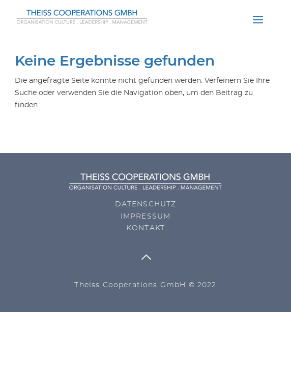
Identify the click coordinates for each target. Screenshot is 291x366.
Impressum (146, 216)
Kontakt (145, 228)
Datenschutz (146, 204)
